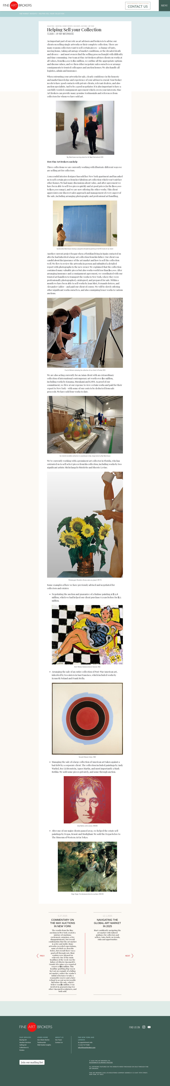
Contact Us (59, 1042)
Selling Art (22, 1045)
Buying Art (23, 1040)
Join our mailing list (32, 1062)
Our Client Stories (43, 1040)
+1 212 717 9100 (83, 1045)
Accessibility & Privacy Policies (101, 1062)
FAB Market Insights (28, 14)
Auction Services (25, 1042)
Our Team (58, 1040)
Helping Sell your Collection (51, 14)
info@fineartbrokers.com (86, 1047)
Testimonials (41, 1042)
